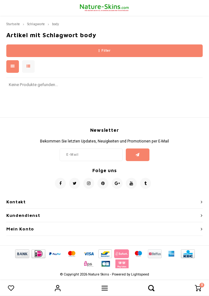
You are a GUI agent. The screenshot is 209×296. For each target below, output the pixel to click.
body (55, 24)
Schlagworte (36, 24)
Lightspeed (140, 274)
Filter (105, 50)
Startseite (13, 24)
